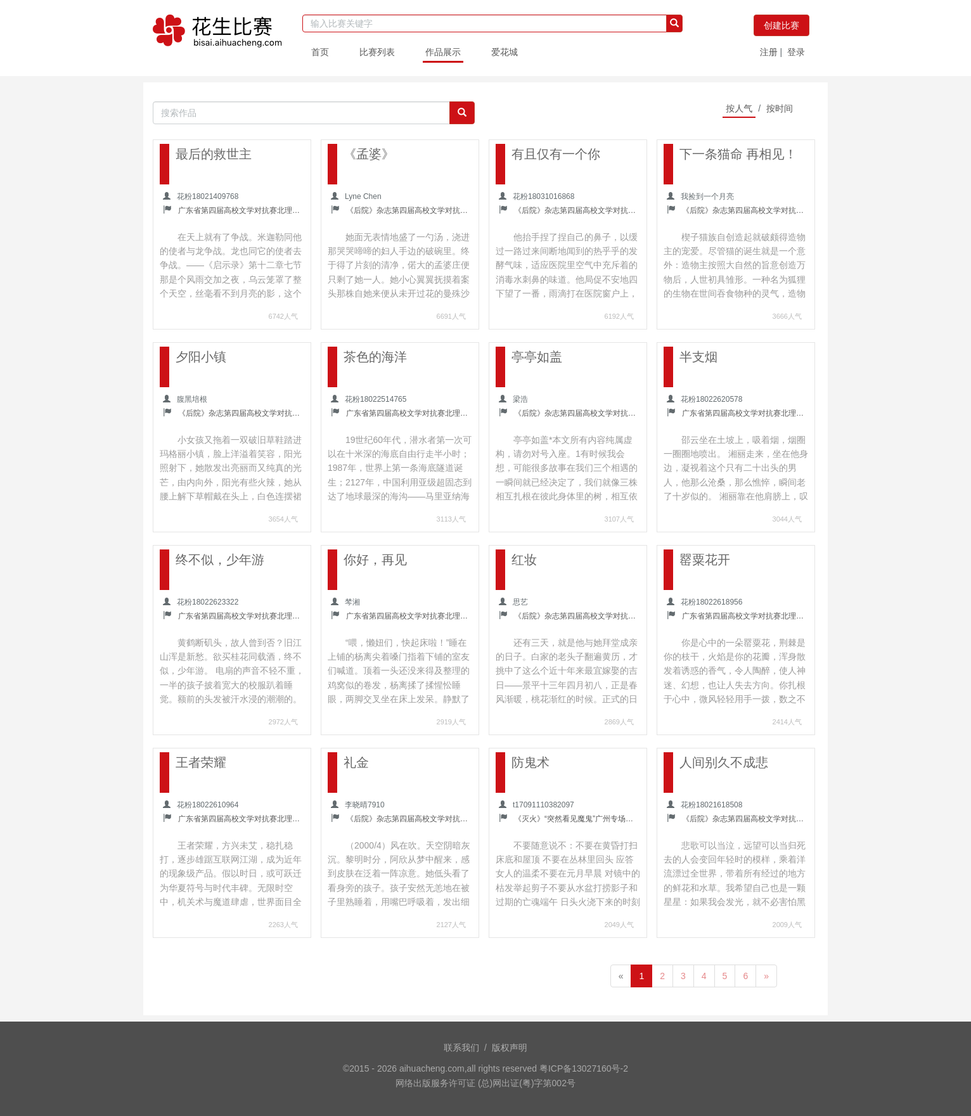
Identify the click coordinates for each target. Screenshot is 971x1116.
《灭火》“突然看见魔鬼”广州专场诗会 (577, 818)
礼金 (356, 762)
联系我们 (461, 1047)
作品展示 (443, 52)
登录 (796, 52)
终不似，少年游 (220, 560)
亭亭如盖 (536, 357)
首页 (320, 52)
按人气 (739, 108)
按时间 (779, 108)
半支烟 (698, 357)
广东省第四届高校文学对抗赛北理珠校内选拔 (241, 210)
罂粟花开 (704, 560)
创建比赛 (781, 25)
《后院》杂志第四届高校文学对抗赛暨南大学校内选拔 (409, 210)
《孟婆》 (369, 154)
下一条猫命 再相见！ (738, 154)
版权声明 (509, 1047)
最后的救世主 (214, 154)
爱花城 (504, 52)
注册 (769, 52)
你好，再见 (375, 560)
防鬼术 (530, 762)
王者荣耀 (201, 762)
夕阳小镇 (201, 357)
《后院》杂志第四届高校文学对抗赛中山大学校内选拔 (577, 210)
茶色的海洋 (375, 357)
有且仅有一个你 (555, 154)
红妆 (524, 560)
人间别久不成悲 (723, 762)
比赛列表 (377, 52)
